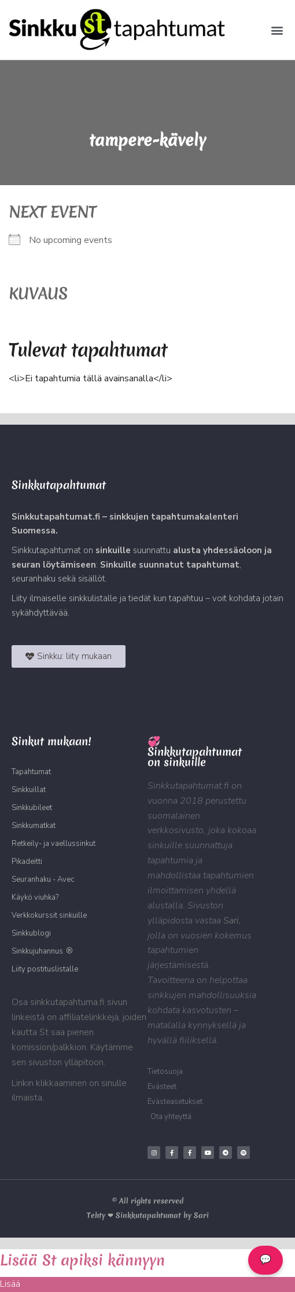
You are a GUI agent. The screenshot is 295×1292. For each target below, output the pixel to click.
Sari (231, 920)
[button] (276, 29)
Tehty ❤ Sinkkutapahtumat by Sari (148, 1215)
